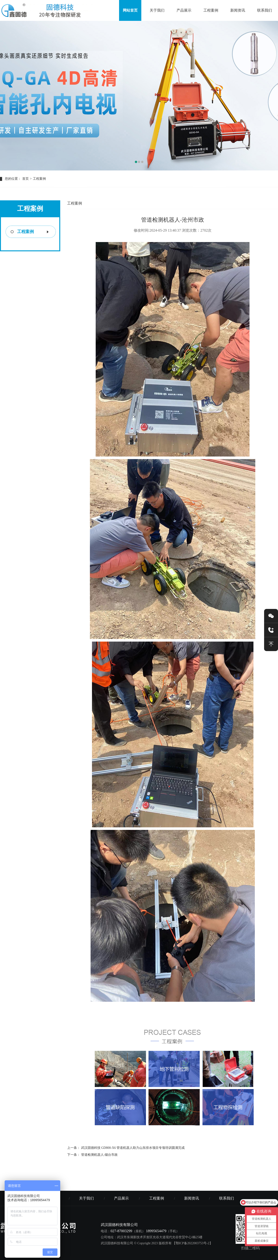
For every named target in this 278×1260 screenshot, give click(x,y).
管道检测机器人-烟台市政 (99, 1154)
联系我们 (264, 10)
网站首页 (130, 10)
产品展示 (184, 10)
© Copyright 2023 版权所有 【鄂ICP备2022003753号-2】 (173, 1243)
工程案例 (210, 10)
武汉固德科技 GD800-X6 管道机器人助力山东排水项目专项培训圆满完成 (133, 1148)
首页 (25, 178)
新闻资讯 (237, 10)
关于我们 (157, 10)
